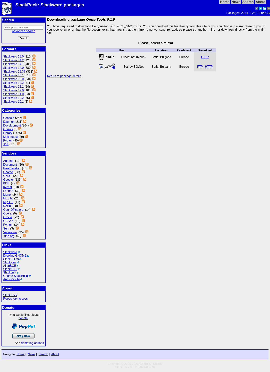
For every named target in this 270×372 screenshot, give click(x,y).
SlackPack (10, 295)
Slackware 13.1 (13, 75)
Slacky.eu (9, 262)
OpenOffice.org (13, 209)
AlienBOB (9, 265)
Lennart (8, 190)
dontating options (32, 343)
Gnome (8, 172)
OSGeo (8, 221)
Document (10, 164)
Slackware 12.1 (13, 86)
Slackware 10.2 (13, 97)
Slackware (10, 252)
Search (43, 354)
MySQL (8, 202)
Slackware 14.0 (13, 67)
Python (8, 140)
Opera (7, 213)
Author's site (11, 279)
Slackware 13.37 (14, 71)
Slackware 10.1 (13, 101)
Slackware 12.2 (13, 82)
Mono (7, 194)
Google (8, 179)
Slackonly (9, 272)
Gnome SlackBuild (15, 275)
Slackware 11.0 (13, 94)
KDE (6, 183)
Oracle (7, 217)
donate (23, 318)
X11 (5, 144)
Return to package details (64, 76)
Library (7, 133)
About (55, 354)
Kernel (7, 187)
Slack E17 (10, 269)
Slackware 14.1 (13, 64)
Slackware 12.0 (13, 90)
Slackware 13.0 (13, 79)
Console (8, 118)
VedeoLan (10, 232)
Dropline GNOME (14, 255)
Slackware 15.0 (13, 56)
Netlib (7, 206)
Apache (8, 160)
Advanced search (23, 31)
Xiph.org (8, 236)
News (31, 354)
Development (12, 125)
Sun (5, 228)
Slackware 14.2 (13, 60)
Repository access (15, 298)
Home (20, 354)
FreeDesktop (11, 168)
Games (8, 129)
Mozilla (8, 198)
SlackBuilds (11, 259)
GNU (6, 175)
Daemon (8, 121)
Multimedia (10, 136)
